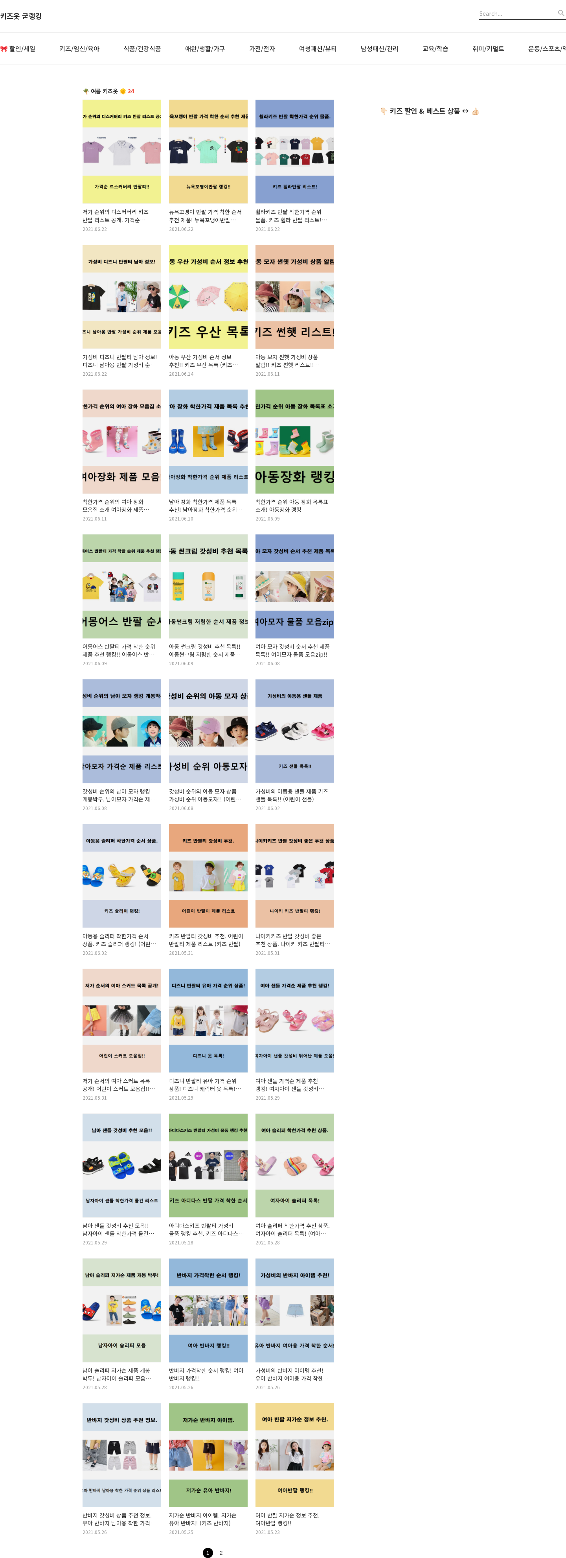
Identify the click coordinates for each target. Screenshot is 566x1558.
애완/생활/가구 (205, 48)
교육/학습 (435, 48)
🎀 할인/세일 (17, 48)
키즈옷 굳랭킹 (21, 16)
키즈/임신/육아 (79, 48)
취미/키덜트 (488, 48)
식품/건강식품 (142, 48)
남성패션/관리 (380, 48)
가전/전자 (262, 48)
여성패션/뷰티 (318, 48)
